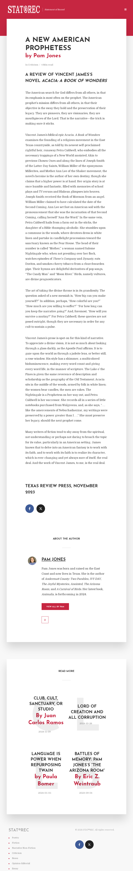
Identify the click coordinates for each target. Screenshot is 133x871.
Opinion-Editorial (21, 863)
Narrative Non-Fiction (23, 848)
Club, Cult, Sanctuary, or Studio (46, 711)
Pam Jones (54, 560)
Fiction (15, 843)
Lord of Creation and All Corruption (87, 712)
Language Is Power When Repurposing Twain (46, 770)
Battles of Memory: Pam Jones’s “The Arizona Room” (87, 770)
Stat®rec (82, 10)
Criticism (33, 64)
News (15, 858)
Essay (15, 868)
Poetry (15, 838)
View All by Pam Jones (55, 608)
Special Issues (112, 10)
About (95, 10)
